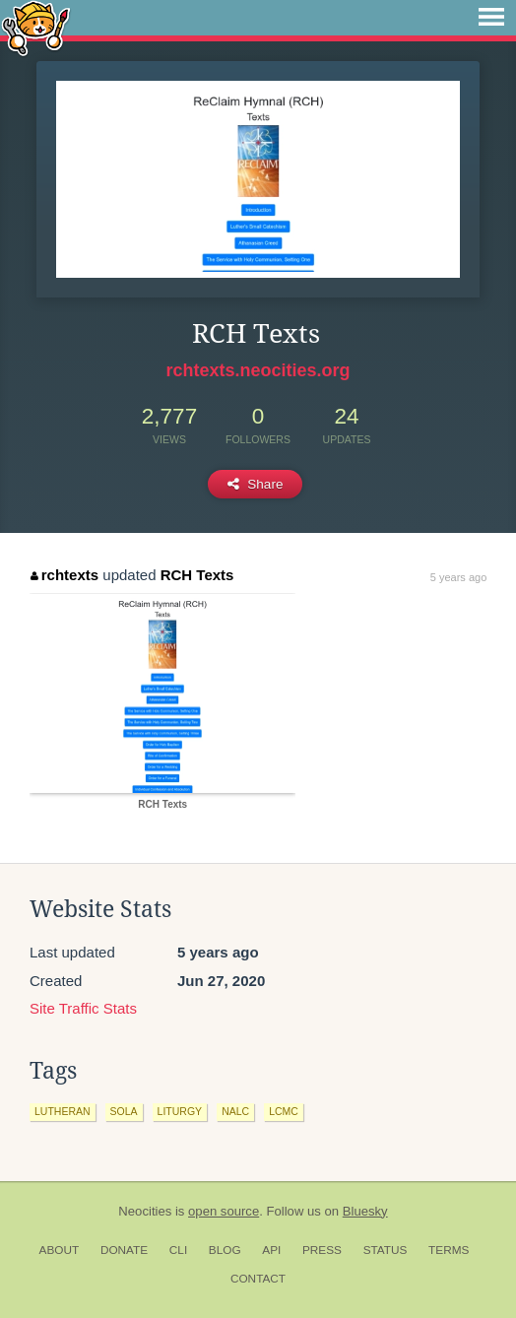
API (271, 1250)
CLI (178, 1250)
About (59, 1250)
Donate (124, 1250)
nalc (235, 1111)
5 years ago (458, 577)
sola (124, 1111)
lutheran (62, 1111)
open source (223, 1211)
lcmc (283, 1111)
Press (322, 1250)
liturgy (180, 1111)
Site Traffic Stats (83, 1008)
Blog (225, 1250)
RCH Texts (197, 574)
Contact (258, 1278)
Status (385, 1250)
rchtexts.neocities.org (257, 370)
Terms (448, 1250)
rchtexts (64, 574)
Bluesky (365, 1211)
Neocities (144, 1211)
